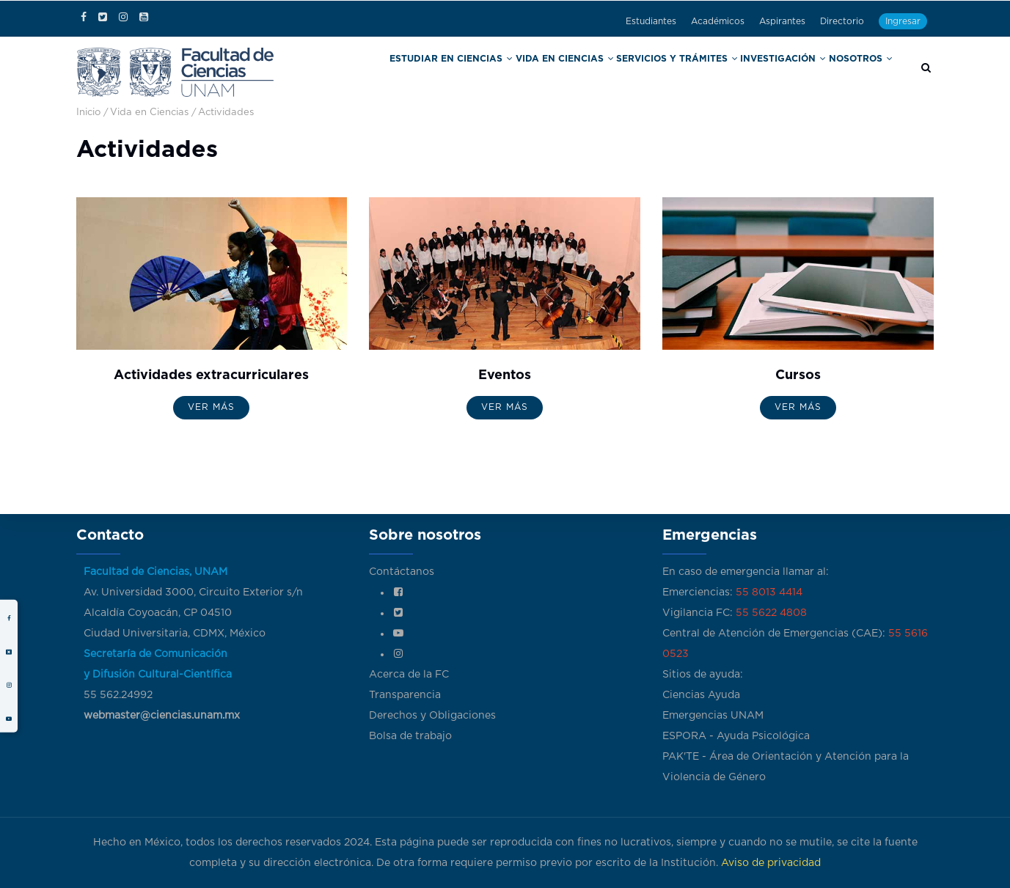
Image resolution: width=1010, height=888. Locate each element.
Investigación (790, 72)
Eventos (504, 375)
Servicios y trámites (698, 72)
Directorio (842, 21)
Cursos (798, 375)
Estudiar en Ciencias (503, 72)
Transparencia (405, 695)
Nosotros (862, 72)
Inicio (88, 112)
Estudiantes (651, 21)
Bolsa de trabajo (410, 736)
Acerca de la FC (409, 674)
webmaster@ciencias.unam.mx (162, 716)
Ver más (211, 407)
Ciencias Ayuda (701, 695)
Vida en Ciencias (600, 72)
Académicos (717, 21)
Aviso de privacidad (771, 863)
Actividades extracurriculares (211, 375)
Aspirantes (782, 21)
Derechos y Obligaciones (432, 716)
